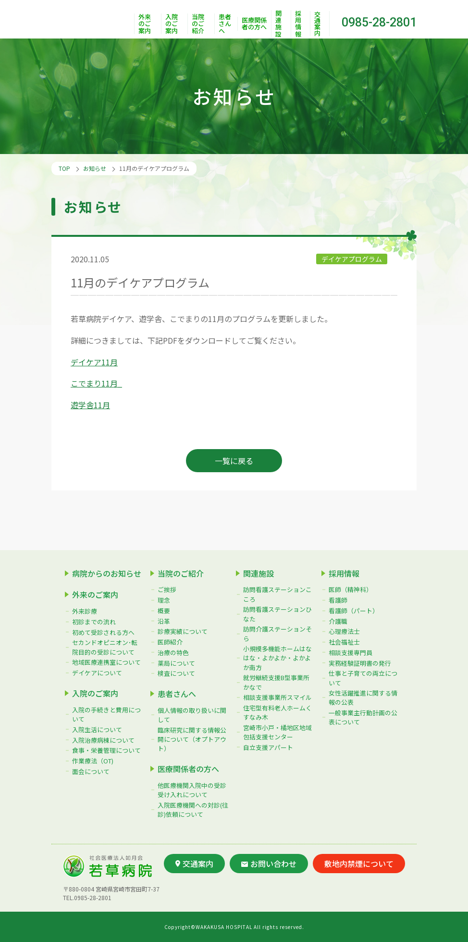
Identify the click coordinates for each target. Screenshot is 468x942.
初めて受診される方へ (103, 632)
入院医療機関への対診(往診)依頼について (193, 809)
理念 (164, 600)
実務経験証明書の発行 (360, 663)
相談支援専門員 (350, 652)
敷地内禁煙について (359, 863)
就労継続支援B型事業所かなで (276, 682)
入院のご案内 (171, 23)
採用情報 (298, 24)
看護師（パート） (354, 610)
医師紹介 (170, 641)
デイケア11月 (94, 362)
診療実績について (183, 631)
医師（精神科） (350, 589)
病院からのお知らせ (106, 573)
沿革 (164, 621)
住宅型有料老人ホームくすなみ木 (277, 712)
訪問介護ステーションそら (277, 633)
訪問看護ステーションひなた (277, 614)
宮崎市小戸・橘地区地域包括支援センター (277, 732)
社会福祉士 (344, 641)
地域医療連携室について (106, 662)
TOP (64, 168)
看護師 (338, 600)
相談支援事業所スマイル (277, 697)
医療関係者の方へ (254, 24)
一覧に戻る (234, 460)
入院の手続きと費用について (106, 714)
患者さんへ (225, 23)
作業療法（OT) (92, 760)
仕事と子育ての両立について (363, 678)
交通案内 (317, 23)
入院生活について (97, 729)
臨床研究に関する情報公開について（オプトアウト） (192, 739)
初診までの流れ (94, 621)
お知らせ (94, 168)
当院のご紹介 (198, 23)
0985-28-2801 (379, 22)
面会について (91, 771)
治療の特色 (173, 652)
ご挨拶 (167, 589)
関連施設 (278, 24)
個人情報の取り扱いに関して (192, 715)
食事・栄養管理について (106, 750)
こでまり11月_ (96, 383)
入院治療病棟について (103, 740)
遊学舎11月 (90, 405)
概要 (164, 610)
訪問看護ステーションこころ (277, 594)
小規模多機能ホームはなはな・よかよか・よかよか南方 (277, 657)
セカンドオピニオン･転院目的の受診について (104, 647)
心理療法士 (344, 631)
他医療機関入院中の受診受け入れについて (192, 790)
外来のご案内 (144, 23)
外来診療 (84, 611)
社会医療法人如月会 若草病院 (92, 19)
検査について (176, 673)
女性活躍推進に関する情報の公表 (363, 697)
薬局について (176, 663)
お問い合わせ (268, 863)
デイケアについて (97, 672)
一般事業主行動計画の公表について (363, 717)
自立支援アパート (268, 747)
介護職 (338, 621)
